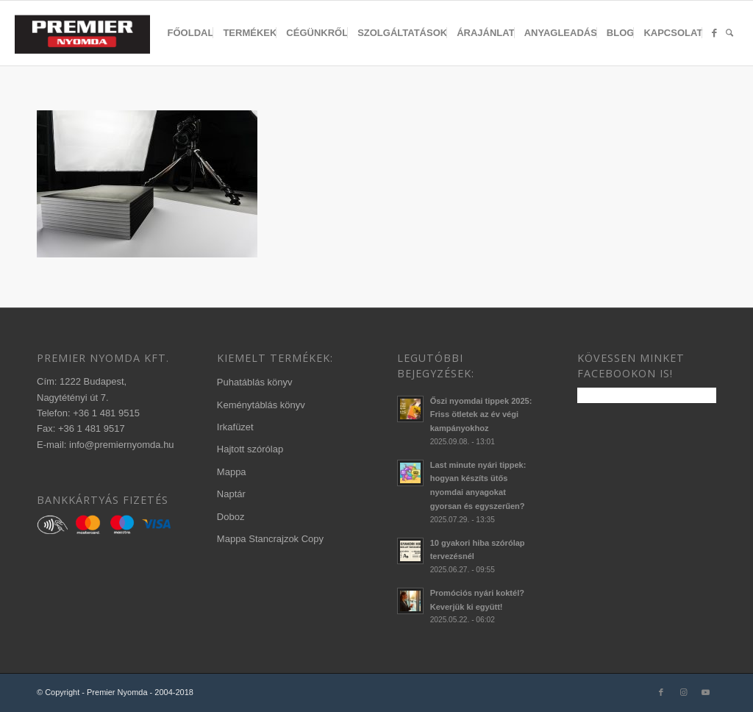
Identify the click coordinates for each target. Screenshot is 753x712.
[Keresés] (729, 33)
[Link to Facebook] (661, 692)
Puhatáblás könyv (255, 382)
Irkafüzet (235, 426)
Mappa (231, 471)
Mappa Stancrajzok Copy (270, 538)
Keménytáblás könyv (261, 404)
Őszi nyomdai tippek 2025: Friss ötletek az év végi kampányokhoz (481, 414)
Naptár (231, 493)
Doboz (231, 516)
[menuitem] (190, 33)
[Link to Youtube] (705, 692)
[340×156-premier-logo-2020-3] (90, 36)
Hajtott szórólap (250, 449)
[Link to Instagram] (683, 692)
